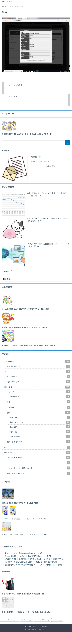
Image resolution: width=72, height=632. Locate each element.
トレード (38, 391)
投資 (38, 412)
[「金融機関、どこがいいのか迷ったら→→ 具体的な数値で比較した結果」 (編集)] (28, 346)
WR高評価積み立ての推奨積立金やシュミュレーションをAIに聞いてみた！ (35, 559)
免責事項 (44, 627)
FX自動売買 (40, 396)
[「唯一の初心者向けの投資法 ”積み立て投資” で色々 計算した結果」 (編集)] (26, 309)
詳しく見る (50, 166)
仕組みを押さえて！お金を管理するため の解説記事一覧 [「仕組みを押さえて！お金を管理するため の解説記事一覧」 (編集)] (23, 594)
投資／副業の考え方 (38, 441)
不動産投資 (40, 417)
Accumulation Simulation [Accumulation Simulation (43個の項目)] (9, 620)
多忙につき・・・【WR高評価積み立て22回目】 (24, 553)
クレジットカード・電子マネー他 (38, 467)
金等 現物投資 (40, 436)
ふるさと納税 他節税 (38, 457)
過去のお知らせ (38, 381)
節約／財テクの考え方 (38, 473)
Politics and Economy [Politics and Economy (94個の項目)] (42, 620)
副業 (38, 401)
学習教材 (38, 407)
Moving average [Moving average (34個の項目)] (26, 620)
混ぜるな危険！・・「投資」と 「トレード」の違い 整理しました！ (27, 612)
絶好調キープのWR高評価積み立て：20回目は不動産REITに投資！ (32, 562)
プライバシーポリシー (31, 627)
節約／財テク (37, 452)
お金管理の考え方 (38, 366)
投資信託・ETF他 (40, 422)
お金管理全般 (37, 361)
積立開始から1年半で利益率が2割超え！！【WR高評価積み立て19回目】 (34, 565)
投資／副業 (37, 387)
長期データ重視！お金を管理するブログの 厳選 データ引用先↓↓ (26, 535)
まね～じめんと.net (7, 2)
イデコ (38, 462)
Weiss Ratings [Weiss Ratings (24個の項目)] (57, 620)
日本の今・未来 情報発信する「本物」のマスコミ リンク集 (24, 519)
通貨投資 (40, 431)
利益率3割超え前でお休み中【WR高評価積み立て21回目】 (28, 556)
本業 (37, 447)
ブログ (37, 371)
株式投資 (40, 426)
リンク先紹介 (38, 376)
